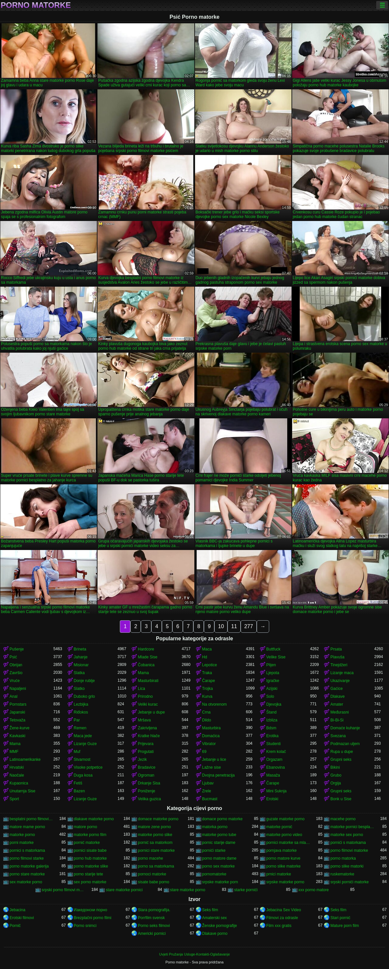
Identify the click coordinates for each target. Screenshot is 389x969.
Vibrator (209, 743)
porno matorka (343, 858)
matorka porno (214, 827)
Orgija (335, 783)
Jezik (142, 759)
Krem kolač (276, 751)
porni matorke (21, 842)
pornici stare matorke (156, 850)
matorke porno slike (155, 834)
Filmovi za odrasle (282, 917)
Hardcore (146, 649)
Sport (14, 799)
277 (248, 626)
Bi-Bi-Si (336, 720)
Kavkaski (17, 736)
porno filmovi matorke (349, 850)
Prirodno (145, 696)
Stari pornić (340, 917)
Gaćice (336, 688)
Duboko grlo (84, 696)
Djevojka (273, 704)
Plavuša (337, 657)
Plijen (271, 665)
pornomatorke (214, 874)
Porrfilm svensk (151, 917)
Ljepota (272, 673)
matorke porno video (284, 834)
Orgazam (274, 759)
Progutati (146, 751)
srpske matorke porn (220, 882)
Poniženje (146, 791)
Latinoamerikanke (25, 759)
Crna (206, 712)
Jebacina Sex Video (283, 910)
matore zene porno (154, 827)
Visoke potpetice (88, 767)
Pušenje (17, 649)
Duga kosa (83, 775)
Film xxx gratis (279, 925)
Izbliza (271, 720)
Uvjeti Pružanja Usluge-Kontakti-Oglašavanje (194, 954)
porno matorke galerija (29, 866)
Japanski (17, 712)
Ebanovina (275, 767)
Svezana (338, 736)
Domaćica (211, 736)
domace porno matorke (222, 819)
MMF (14, 751)
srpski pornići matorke (349, 882)
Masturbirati (148, 680)
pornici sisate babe (90, 850)
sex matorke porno (26, 882)
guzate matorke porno (285, 819)
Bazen (79, 791)
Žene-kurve (20, 728)
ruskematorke (342, 874)
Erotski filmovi (22, 917)
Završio (16, 673)
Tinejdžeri (338, 665)
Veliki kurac (148, 704)
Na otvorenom (214, 704)
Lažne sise (211, 767)
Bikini (335, 767)
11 (234, 626)
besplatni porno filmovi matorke (31, 819)
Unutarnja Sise (22, 791)
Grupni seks (340, 759)
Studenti (273, 743)
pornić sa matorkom (155, 842)
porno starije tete (88, 874)
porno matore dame (219, 858)
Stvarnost (82, 759)
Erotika (272, 736)
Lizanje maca (342, 673)
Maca (207, 649)
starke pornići (245, 890)
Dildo (206, 720)
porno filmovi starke (27, 858)
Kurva (207, 696)
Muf (77, 751)
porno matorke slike (91, 866)
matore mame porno (27, 827)
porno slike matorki (346, 866)
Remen (80, 728)
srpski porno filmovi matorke (63, 890)
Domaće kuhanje (345, 728)
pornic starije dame (218, 842)
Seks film (210, 910)
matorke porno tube (219, 834)
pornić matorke (87, 842)
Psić (13, 657)
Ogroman (146, 775)
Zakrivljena (147, 728)
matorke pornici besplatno (352, 827)
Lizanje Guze (85, 743)
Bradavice (146, 767)
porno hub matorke (90, 858)
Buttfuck (273, 649)
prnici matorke (278, 874)
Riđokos (81, 712)
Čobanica (146, 665)
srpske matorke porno (285, 882)
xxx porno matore (313, 890)
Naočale (17, 775)
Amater (336, 704)
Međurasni (339, 712)
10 (221, 626)
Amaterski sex (214, 917)
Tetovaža (17, 720)
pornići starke (214, 850)
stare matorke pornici (124, 890)
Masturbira (211, 728)
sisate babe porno (153, 882)
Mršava (144, 720)
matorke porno (22, 834)
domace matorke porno (158, 819)
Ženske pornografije (219, 925)
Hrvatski (17, 767)
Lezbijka (81, 704)
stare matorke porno (187, 890)
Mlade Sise (147, 657)
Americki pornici (152, 933)
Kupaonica (19, 783)
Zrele (206, 791)
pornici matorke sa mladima (288, 842)
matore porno (85, 827)
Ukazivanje (340, 680)
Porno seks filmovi (154, 925)
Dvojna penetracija (218, 775)
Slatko (79, 688)
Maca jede (83, 736)
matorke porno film (90, 834)
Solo (270, 696)
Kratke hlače (149, 736)
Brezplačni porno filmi (93, 917)
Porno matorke (36, 5)
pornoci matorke (152, 874)
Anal (13, 696)
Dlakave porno (214, 933)
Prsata (336, 649)
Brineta (80, 649)
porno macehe (150, 858)
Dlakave (337, 696)
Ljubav (208, 783)
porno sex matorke (218, 866)
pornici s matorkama (27, 850)
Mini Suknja (276, 791)
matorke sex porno (346, 834)
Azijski (271, 688)
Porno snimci (85, 925)
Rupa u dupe (341, 751)
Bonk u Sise (340, 799)
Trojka (207, 688)
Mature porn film (344, 925)
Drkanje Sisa (149, 783)
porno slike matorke (283, 866)
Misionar (81, 665)
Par (77, 720)
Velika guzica (149, 799)
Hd (204, 657)
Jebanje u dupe (151, 712)
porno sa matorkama (156, 866)
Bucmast (210, 799)
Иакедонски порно (90, 910)
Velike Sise (276, 657)
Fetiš (78, 783)
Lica (141, 688)
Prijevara (145, 743)
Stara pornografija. (154, 910)
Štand (271, 712)
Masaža (273, 775)
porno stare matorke (27, 874)
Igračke (272, 680)
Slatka (79, 673)
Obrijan (16, 665)
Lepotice (209, 665)
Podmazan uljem (344, 743)
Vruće (15, 680)
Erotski (272, 799)
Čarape (208, 680)
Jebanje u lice (214, 759)
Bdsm (271, 728)
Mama (143, 673)
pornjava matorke (281, 850)
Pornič (15, 925)
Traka (207, 673)
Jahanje (81, 657)
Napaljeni (18, 688)
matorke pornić (279, 827)
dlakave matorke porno (94, 819)
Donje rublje (84, 680)
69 (204, 751)
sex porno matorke (90, 882)
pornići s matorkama (348, 842)
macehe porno (343, 819)
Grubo (335, 775)
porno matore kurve (283, 858)
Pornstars (18, 704)
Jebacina (17, 910)
